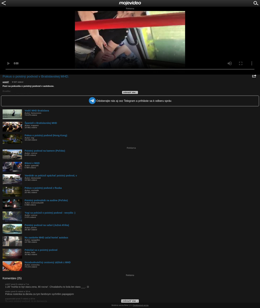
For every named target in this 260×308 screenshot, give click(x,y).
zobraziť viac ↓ (130, 92)
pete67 (6, 82)
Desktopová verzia (141, 305)
